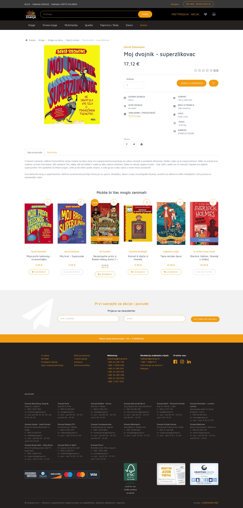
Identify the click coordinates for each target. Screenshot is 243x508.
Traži (145, 14)
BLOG (27, 4)
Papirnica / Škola (109, 25)
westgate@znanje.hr (136, 432)
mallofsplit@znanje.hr (70, 453)
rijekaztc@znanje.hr (69, 432)
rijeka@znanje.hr (101, 412)
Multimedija (71, 25)
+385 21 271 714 (166, 409)
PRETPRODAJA (180, 14)
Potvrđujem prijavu (205, 319)
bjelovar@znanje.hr (201, 432)
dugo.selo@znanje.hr (37, 456)
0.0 (206, 70)
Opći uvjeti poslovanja (52, 365)
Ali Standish (104, 251)
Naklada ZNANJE (41, 4)
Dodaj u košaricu (191, 83)
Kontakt (45, 358)
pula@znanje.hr (67, 412)
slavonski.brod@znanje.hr (138, 412)
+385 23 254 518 (115, 371)
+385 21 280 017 (67, 450)
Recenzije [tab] (52, 152)
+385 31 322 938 (166, 430)
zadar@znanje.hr (35, 435)
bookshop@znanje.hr (37, 412)
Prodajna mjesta (49, 362)
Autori (143, 25)
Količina (130, 79)
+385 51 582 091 (115, 368)
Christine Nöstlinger (138, 251)
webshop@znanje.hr (117, 358)
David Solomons (38, 251)
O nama (45, 355)
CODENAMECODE (209, 502)
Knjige (31, 25)
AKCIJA (195, 14)
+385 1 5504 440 (115, 365)
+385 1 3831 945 (100, 450)
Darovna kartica (82, 365)
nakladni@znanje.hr (150, 358)
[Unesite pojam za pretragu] (96, 14)
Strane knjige (50, 25)
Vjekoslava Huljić (171, 251)
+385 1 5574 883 (100, 430)
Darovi (129, 25)
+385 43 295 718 (115, 362)
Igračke (89, 25)
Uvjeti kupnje (80, 358)
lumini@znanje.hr (200, 417)
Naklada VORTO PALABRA (64, 4)
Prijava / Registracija (198, 4)
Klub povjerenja (82, 355)
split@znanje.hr (166, 412)
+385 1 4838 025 (34, 453)
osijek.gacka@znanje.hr (170, 432)
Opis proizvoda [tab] (34, 152)
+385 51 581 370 (67, 430)
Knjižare (174, 4)
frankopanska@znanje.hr (104, 432)
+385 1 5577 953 (115, 381)
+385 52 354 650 (115, 378)
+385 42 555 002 (199, 415)
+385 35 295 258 (115, 375)
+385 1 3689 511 (148, 362)
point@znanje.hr (101, 453)
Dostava (78, 362)
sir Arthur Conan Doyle (204, 251)
